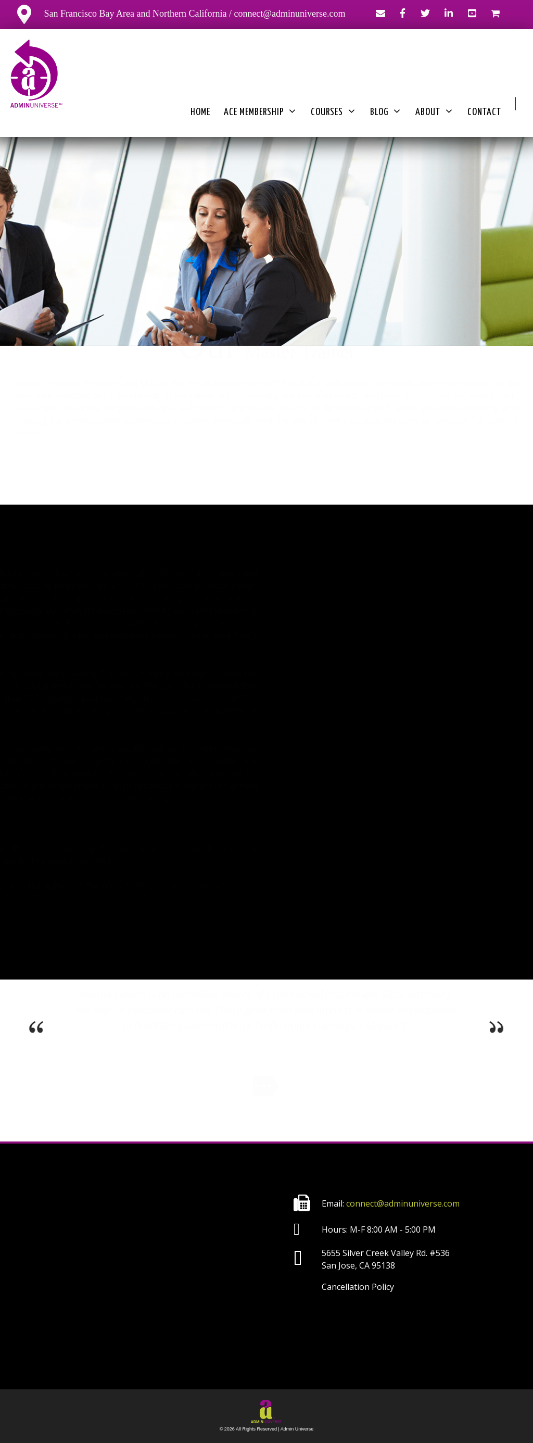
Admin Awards (197, 698)
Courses (334, 112)
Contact (484, 112)
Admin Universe (297, 1429)
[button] (515, 103)
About (434, 112)
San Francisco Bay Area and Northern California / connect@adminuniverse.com (181, 13)
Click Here (105, 861)
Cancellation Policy (358, 1287)
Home (200, 112)
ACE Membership (260, 112)
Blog (386, 112)
